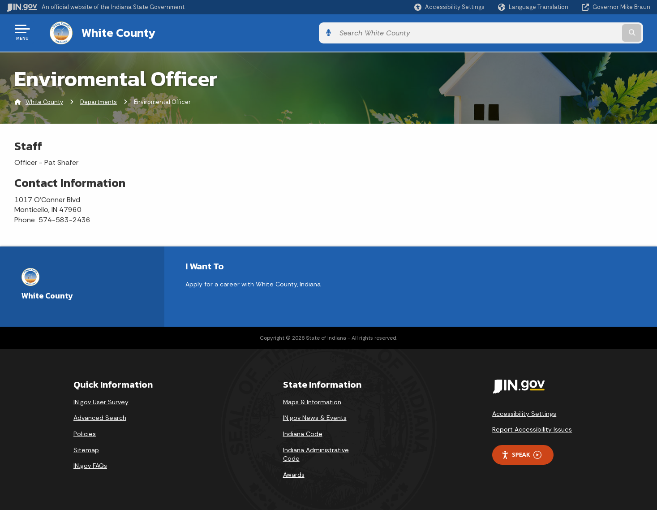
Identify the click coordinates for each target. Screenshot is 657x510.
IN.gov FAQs (90, 464)
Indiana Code (302, 432)
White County (109, 31)
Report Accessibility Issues (532, 428)
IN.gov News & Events (315, 416)
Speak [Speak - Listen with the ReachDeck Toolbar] (521, 453)
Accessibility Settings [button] (524, 412)
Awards (294, 473)
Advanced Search (99, 416)
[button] (449, 7)
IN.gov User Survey (101, 400)
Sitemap (86, 448)
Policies (84, 432)
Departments (98, 100)
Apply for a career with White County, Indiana (253, 282)
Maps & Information (312, 400)
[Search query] (576, 32)
